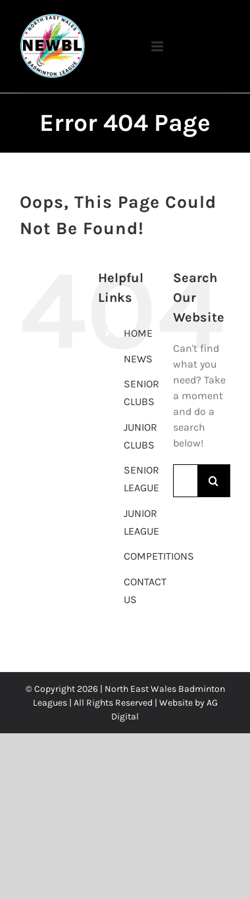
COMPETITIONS (159, 556)
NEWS (138, 358)
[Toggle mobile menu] (125, 43)
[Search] (213, 480)
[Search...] (185, 480)
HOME (138, 333)
